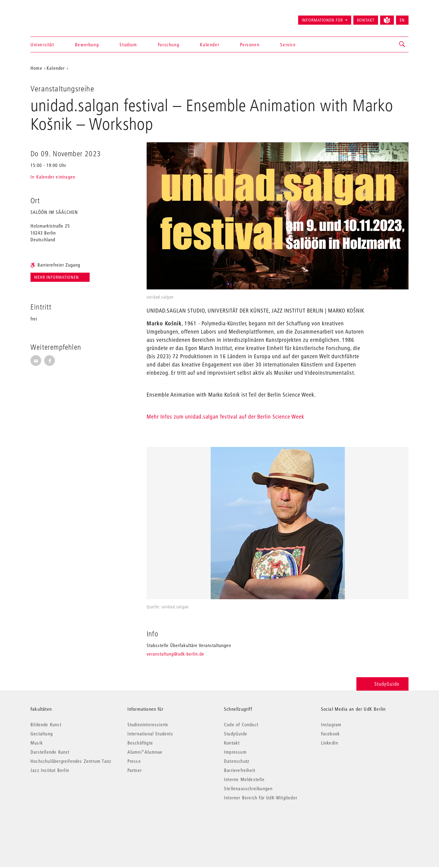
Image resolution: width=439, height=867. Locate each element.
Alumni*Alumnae (145, 752)
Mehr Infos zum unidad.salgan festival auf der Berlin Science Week (225, 416)
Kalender (209, 44)
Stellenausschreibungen (248, 788)
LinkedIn (329, 743)
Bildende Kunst (45, 724)
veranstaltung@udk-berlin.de (175, 654)
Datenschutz (236, 761)
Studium (128, 44)
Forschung (168, 44)
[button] (402, 44)
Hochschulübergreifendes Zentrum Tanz (70, 761)
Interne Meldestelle (244, 779)
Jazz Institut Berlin (49, 770)
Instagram (331, 724)
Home (36, 68)
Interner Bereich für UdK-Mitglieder (260, 797)
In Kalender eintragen (52, 177)
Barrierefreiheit (239, 770)
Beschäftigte (140, 743)
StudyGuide (382, 684)
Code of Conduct (241, 724)
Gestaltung (41, 734)
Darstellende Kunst (50, 752)
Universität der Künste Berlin (54, 17)
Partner (134, 770)
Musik (36, 743)
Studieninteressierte (148, 724)
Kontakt (365, 20)
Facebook (330, 734)
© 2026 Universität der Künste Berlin (62, 823)
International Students (150, 734)
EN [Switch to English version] (402, 20)
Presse (134, 761)
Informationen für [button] (322, 20)
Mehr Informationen (57, 277)
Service (288, 44)
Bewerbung (87, 44)
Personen (249, 44)
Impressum (235, 752)
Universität (42, 44)
